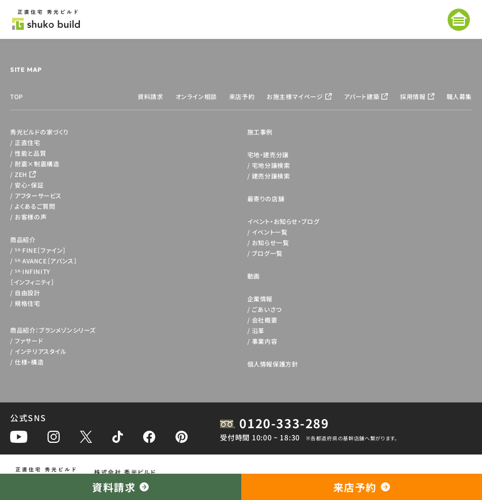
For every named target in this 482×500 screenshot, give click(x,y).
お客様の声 (31, 216)
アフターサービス (38, 195)
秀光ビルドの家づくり (39, 131)
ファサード (29, 340)
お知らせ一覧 (270, 242)
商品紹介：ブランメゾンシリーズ (53, 330)
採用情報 (412, 96)
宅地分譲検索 (271, 165)
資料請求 (150, 96)
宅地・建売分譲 (268, 154)
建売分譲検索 (271, 175)
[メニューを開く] (459, 20)
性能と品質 (30, 153)
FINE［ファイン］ (40, 250)
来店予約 (241, 96)
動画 (253, 275)
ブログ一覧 (267, 253)
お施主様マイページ (295, 96)
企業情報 (260, 298)
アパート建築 (362, 96)
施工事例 (260, 131)
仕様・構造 (29, 361)
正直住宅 (27, 142)
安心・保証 (29, 184)
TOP (16, 96)
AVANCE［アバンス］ (46, 260)
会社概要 (264, 319)
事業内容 (264, 341)
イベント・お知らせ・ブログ (283, 221)
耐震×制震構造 (37, 163)
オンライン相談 (196, 96)
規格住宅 (27, 303)
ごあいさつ (267, 309)
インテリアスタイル (40, 351)
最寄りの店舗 (266, 198)
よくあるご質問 (35, 206)
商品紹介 (22, 239)
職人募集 (459, 96)
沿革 (258, 330)
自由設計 (27, 292)
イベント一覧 (270, 232)
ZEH (21, 174)
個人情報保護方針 (272, 363)
